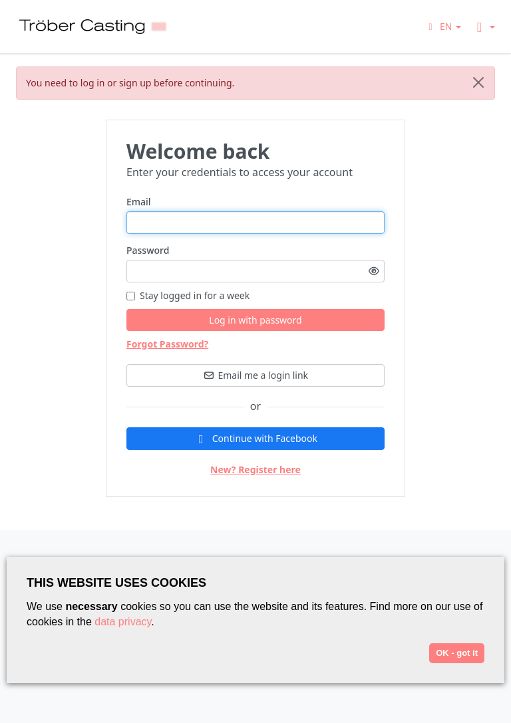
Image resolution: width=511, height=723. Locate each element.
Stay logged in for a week (188, 295)
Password (147, 250)
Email (138, 201)
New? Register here (255, 469)
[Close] (478, 82)
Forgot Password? (167, 344)
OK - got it (457, 653)
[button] (443, 26)
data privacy (122, 621)
